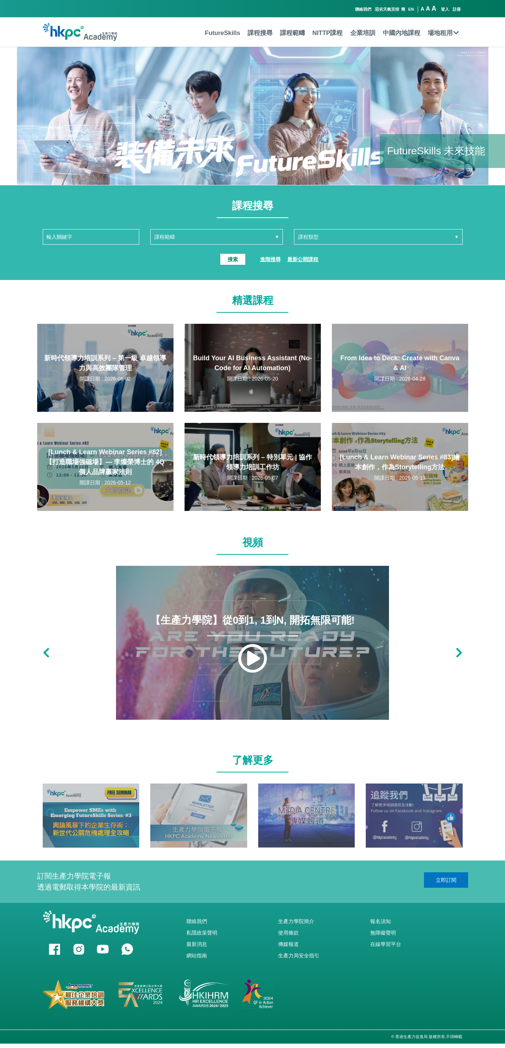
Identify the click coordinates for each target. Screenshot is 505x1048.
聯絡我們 (363, 9)
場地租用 (443, 32)
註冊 (457, 9)
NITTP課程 (327, 32)
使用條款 (288, 933)
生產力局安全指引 (298, 955)
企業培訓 (362, 32)
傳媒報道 (288, 944)
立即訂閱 (446, 880)
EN (411, 9)
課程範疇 (292, 32)
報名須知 (380, 921)
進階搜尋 (270, 259)
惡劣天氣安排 (387, 9)
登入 (445, 9)
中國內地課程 (401, 32)
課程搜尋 (260, 32)
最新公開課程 (302, 259)
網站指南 (196, 955)
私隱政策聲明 (201, 933)
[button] (230, 174)
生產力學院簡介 (296, 921)
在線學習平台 (385, 944)
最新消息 (196, 944)
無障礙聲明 (383, 933)
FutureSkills (222, 32)
